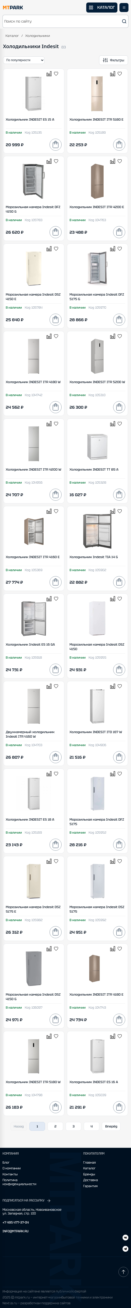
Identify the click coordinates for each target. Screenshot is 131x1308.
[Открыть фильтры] (113, 60)
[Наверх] (123, 1272)
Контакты (10, 1174)
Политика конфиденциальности (19, 1182)
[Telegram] (125, 1238)
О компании (12, 1168)
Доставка (90, 1180)
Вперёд (111, 1126)
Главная (89, 1163)
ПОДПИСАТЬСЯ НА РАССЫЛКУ (27, 1200)
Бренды (89, 1174)
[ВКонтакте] (125, 1249)
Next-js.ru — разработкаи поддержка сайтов (36, 1303)
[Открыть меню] (123, 7)
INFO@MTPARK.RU (15, 1231)
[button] (65, 21)
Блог (6, 1163)
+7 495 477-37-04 (16, 1223)
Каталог (12, 36)
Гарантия (90, 1186)
